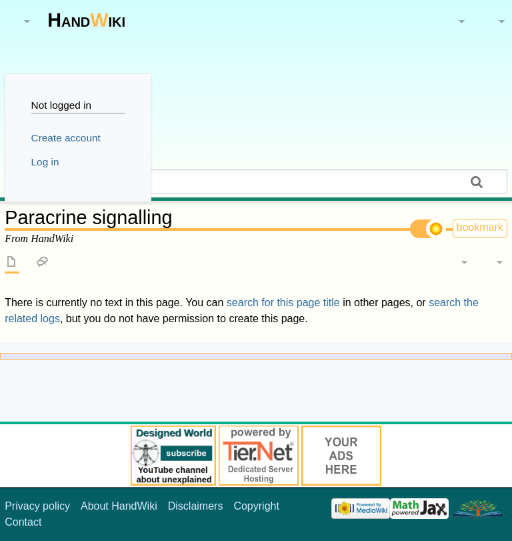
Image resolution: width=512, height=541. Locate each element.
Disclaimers (195, 506)
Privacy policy (37, 506)
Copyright (256, 506)
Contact (23, 522)
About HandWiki (119, 506)
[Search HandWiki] (256, 181)
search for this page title (283, 302)
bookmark (480, 227)
